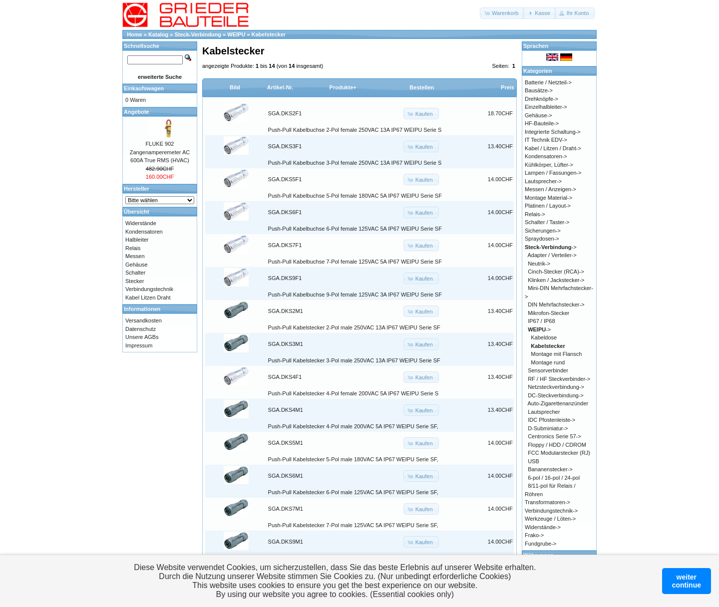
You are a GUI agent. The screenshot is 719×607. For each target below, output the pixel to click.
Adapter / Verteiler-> (552, 255)
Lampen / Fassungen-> (553, 173)
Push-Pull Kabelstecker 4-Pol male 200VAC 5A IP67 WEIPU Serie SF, (353, 426)
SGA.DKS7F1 (285, 245)
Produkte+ (343, 87)
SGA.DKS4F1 (285, 377)
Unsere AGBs (142, 337)
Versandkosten (143, 320)
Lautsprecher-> (543, 181)
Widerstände (140, 223)
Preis (507, 87)
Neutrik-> (539, 264)
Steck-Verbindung (198, 34)
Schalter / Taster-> (547, 222)
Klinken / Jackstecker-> (556, 280)
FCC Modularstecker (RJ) (559, 453)
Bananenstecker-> (550, 469)
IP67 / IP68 (541, 321)
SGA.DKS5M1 (285, 443)
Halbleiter (136, 240)
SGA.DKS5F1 (285, 179)
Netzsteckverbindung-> (556, 387)
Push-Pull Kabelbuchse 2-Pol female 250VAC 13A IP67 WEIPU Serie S (355, 130)
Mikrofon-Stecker (548, 313)
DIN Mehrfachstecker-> (556, 304)
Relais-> (535, 214)
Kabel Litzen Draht (148, 298)
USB (533, 461)
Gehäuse (136, 265)
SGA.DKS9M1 (285, 542)
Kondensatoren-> (546, 156)
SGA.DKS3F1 (285, 146)
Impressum (138, 345)
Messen (135, 256)
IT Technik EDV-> (546, 140)
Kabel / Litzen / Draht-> (553, 148)
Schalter (135, 273)
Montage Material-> (548, 198)
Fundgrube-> (540, 544)
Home (134, 34)
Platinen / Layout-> (548, 206)
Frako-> (534, 535)
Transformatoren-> (547, 502)
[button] (502, 13)
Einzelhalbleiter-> (546, 107)
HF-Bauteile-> (542, 123)
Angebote (136, 112)
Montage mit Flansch (556, 354)
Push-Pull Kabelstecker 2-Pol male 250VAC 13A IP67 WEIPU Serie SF (354, 327)
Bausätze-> (539, 90)
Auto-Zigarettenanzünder (558, 403)
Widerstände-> (543, 527)
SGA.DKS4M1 (285, 410)
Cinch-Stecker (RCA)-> (556, 272)
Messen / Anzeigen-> (550, 189)
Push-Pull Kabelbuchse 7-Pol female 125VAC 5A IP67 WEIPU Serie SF (355, 262)
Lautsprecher (544, 412)
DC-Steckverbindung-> (556, 395)
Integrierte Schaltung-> (553, 132)
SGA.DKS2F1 (285, 113)
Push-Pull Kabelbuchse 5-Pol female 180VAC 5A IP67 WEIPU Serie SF (355, 196)
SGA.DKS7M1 (285, 509)
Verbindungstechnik (149, 289)
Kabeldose (544, 337)
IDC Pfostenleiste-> (551, 420)
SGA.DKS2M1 (285, 311)
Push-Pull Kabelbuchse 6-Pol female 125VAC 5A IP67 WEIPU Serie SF (355, 229)
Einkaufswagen (144, 88)
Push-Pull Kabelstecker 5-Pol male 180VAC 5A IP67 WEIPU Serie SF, (353, 459)
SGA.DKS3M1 (285, 344)
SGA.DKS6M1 (285, 476)
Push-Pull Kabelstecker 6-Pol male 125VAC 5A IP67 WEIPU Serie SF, (353, 492)
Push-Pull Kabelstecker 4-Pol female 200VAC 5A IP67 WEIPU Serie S (353, 393)
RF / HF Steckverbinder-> (559, 379)
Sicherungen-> (543, 231)
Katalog (158, 34)
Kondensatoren (144, 232)
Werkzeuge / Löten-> (550, 519)
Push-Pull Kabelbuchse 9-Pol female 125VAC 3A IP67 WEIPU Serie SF (355, 295)
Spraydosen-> (542, 239)
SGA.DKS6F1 (285, 212)
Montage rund (548, 362)
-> (551, 247)
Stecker (134, 281)
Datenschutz (140, 329)
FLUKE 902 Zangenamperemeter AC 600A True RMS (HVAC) (160, 152)
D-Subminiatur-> (548, 428)
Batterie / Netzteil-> (548, 82)
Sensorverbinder (548, 370)
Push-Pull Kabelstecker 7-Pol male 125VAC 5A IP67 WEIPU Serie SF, (353, 525)
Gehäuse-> (538, 115)
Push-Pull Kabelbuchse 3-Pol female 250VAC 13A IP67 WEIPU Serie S (355, 163)
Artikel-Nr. (280, 87)
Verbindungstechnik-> (551, 511)
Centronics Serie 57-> (554, 436)
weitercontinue (686, 581)
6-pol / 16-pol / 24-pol (554, 478)
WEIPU (236, 34)
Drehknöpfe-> (541, 99)
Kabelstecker (269, 34)
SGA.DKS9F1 (285, 278)
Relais (133, 248)
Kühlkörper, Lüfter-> (549, 165)
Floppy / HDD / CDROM (557, 445)
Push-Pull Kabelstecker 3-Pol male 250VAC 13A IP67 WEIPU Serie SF (354, 360)
